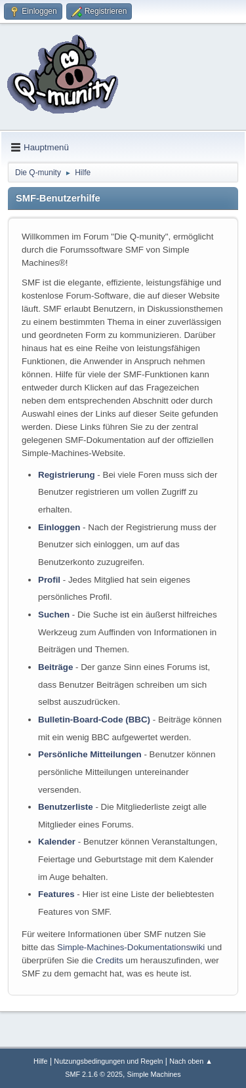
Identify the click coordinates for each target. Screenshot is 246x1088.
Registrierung (66, 475)
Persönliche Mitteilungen (90, 754)
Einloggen (59, 527)
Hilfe (40, 1061)
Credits (109, 960)
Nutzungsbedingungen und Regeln (108, 1061)
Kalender (56, 842)
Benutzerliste (65, 807)
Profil (49, 580)
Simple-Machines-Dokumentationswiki (131, 947)
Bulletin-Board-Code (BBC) (94, 719)
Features (56, 894)
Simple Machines (154, 1074)
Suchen (54, 614)
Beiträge (55, 667)
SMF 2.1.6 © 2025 (94, 1074)
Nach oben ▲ (191, 1061)
